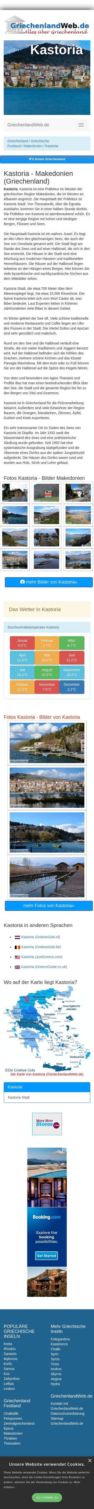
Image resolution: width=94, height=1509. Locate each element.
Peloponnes (13, 1418)
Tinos (55, 1364)
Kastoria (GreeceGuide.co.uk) (41, 967)
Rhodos (10, 1349)
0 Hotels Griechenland (47, 159)
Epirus (9, 1428)
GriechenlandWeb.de (28, 124)
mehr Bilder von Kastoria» (48, 581)
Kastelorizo (59, 1344)
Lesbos (9, 1389)
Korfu (8, 1364)
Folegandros (60, 1339)
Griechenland (17, 141)
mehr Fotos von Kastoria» (48, 905)
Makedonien (33, 146)
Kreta (8, 1344)
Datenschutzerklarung (67, 1413)
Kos (7, 1374)
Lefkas (9, 1384)
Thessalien (12, 1443)
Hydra (55, 1384)
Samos (9, 1369)
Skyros (56, 1374)
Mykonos (11, 1359)
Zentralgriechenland (19, 1423)
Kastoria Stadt (19, 1097)
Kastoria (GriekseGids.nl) (37, 937)
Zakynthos (12, 1379)
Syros (55, 1359)
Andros (56, 1369)
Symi (54, 1354)
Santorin (10, 1354)
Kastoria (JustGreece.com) (39, 957)
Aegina (56, 1379)
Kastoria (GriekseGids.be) (38, 947)
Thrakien (10, 1438)
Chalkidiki (11, 1413)
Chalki (55, 1349)
